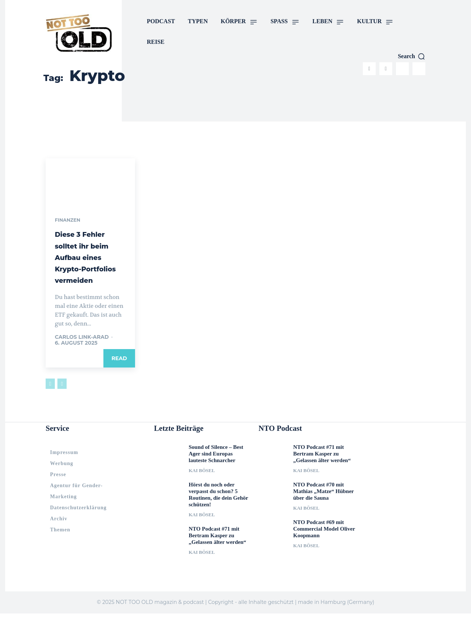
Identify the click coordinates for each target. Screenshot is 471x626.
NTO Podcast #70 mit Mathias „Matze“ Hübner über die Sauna (323, 504)
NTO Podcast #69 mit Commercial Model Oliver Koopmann (324, 541)
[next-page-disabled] (62, 396)
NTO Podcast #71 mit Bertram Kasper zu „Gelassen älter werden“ (217, 548)
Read (119, 370)
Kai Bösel (202, 483)
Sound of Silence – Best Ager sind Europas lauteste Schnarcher (216, 466)
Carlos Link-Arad (82, 349)
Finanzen (69, 220)
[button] (411, 56)
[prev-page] (50, 396)
